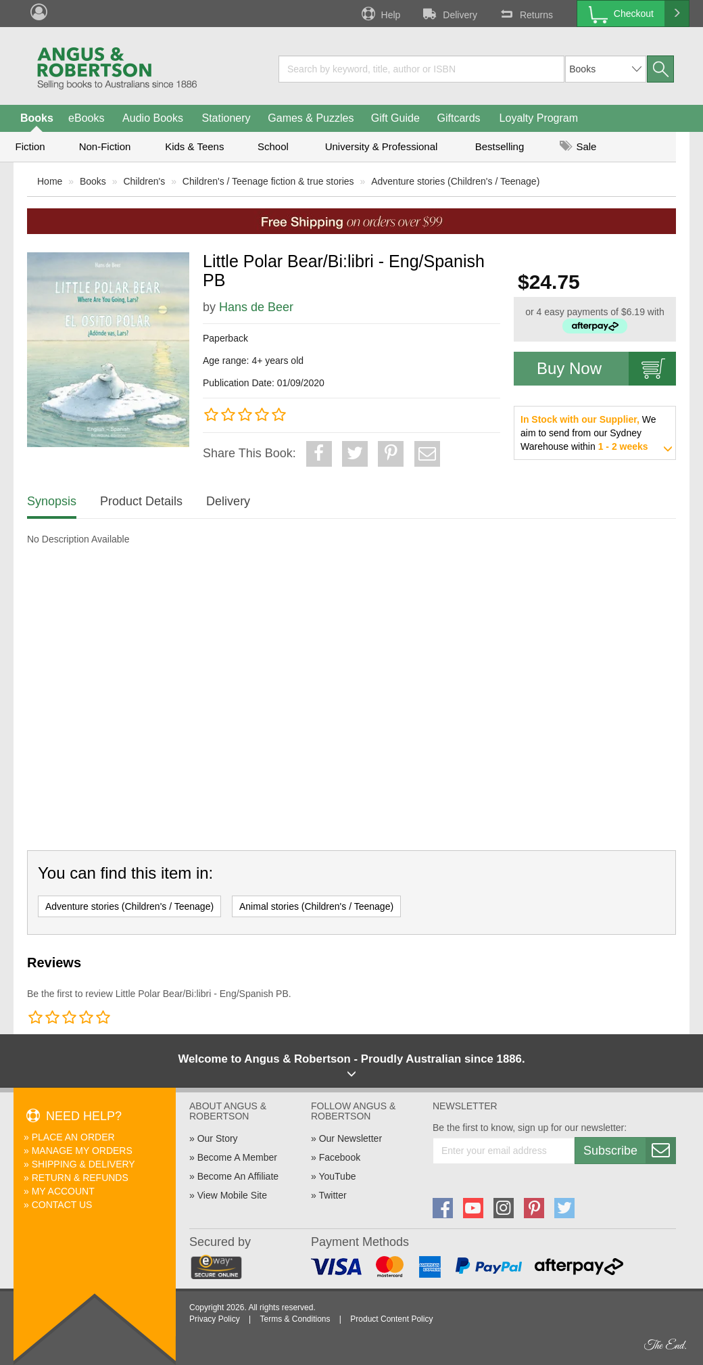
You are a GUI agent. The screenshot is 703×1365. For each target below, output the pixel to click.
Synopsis (51, 501)
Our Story (217, 1138)
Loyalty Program (539, 118)
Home (49, 181)
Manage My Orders (82, 1150)
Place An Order (73, 1137)
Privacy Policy (214, 1319)
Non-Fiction (105, 146)
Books (36, 118)
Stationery (225, 118)
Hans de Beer (256, 307)
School (273, 146)
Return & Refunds (80, 1177)
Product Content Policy (391, 1319)
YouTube (337, 1176)
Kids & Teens (194, 146)
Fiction (30, 146)
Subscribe (629, 1150)
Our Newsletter (350, 1138)
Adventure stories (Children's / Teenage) (455, 181)
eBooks (86, 118)
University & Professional (381, 146)
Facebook (339, 1157)
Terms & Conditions (295, 1319)
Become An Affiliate (237, 1176)
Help (380, 13)
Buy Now (606, 369)
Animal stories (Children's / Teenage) (316, 906)
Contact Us (62, 1204)
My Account (63, 1191)
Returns (525, 13)
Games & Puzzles (311, 118)
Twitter (332, 1195)
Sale (578, 146)
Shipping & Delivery (83, 1164)
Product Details (141, 501)
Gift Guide (395, 118)
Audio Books (152, 118)
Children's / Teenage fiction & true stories (268, 181)
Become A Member (237, 1157)
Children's (144, 181)
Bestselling (500, 146)
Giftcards (459, 118)
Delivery (448, 13)
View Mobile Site (232, 1195)
